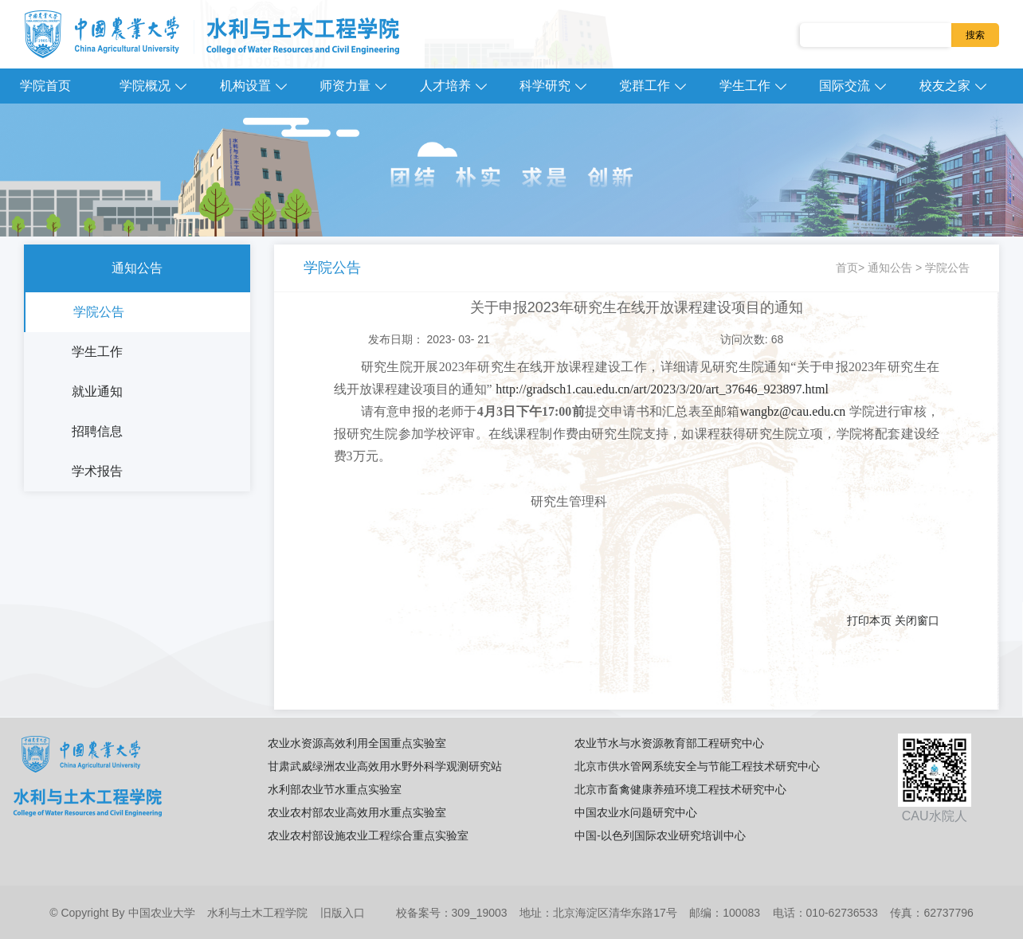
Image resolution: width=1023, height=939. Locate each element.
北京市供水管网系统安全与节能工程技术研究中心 (697, 766)
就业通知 (97, 391)
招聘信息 (97, 431)
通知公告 (137, 268)
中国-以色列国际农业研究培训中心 (660, 835)
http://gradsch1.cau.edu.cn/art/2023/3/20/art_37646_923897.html (662, 389)
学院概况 (145, 85)
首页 (847, 267)
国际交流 (844, 85)
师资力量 (344, 85)
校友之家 (944, 85)
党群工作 (644, 85)
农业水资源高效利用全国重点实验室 (357, 743)
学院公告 (98, 312)
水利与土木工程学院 (257, 912)
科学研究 (544, 85)
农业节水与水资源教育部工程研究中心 (669, 743)
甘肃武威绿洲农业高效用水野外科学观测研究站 (385, 766)
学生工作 (744, 85)
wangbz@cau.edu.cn (792, 411)
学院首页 (45, 85)
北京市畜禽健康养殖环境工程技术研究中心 (680, 789)
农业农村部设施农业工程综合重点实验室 (368, 835)
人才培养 (445, 85)
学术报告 (97, 471)
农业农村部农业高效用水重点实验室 (357, 812)
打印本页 (869, 620)
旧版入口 (342, 912)
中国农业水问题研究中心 (635, 812)
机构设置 (245, 85)
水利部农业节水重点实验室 (335, 789)
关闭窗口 (917, 620)
